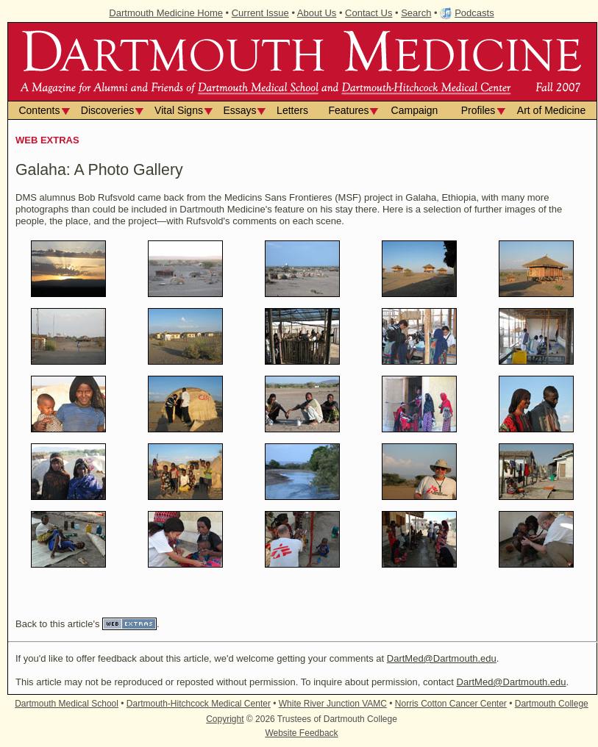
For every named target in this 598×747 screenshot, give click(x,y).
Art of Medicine (551, 110)
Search (416, 12)
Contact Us (368, 12)
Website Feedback (301, 733)
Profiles (478, 110)
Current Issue (260, 12)
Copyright (224, 719)
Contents (39, 110)
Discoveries (107, 110)
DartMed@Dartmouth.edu (441, 658)
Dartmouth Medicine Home (166, 12)
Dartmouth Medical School (66, 703)
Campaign (414, 110)
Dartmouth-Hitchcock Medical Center (199, 703)
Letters (292, 110)
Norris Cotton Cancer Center (451, 703)
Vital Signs (178, 110)
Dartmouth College (551, 703)
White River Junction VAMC (333, 703)
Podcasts (474, 12)
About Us (316, 12)
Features (348, 110)
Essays (239, 110)
